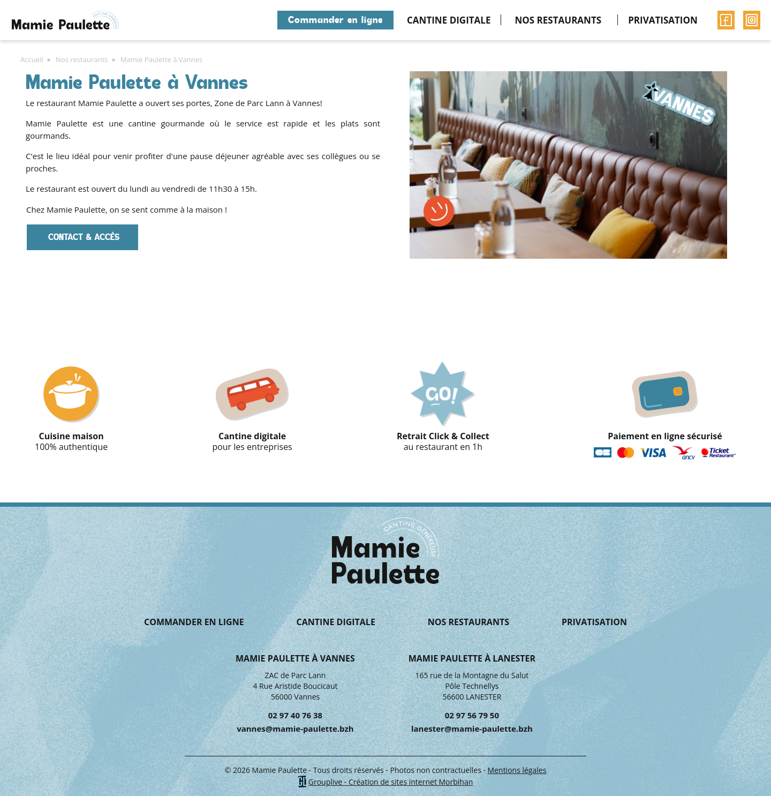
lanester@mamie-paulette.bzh (472, 728)
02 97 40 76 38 (295, 715)
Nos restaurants (558, 20)
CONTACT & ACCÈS (82, 237)
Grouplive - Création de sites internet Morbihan (390, 782)
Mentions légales (517, 770)
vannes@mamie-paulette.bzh (295, 728)
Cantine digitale (448, 20)
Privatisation (663, 20)
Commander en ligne (335, 19)
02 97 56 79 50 (472, 715)
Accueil (263, 20)
